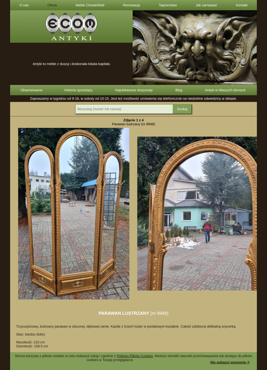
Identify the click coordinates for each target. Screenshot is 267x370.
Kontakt (241, 5)
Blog (178, 90)
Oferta (52, 5)
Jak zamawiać (206, 5)
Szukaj (182, 109)
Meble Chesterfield (90, 5)
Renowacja (131, 5)
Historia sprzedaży (78, 90)
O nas (24, 5)
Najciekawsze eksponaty (134, 90)
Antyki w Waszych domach (225, 90)
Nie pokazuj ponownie (230, 362)
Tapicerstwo (168, 5)
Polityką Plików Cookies (135, 356)
